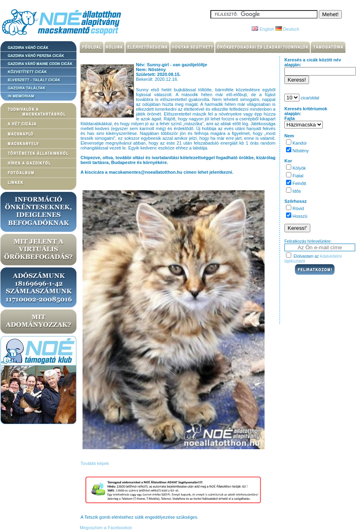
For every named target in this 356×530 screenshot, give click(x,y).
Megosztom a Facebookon (105, 527)
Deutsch (287, 29)
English (263, 29)
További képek (95, 463)
